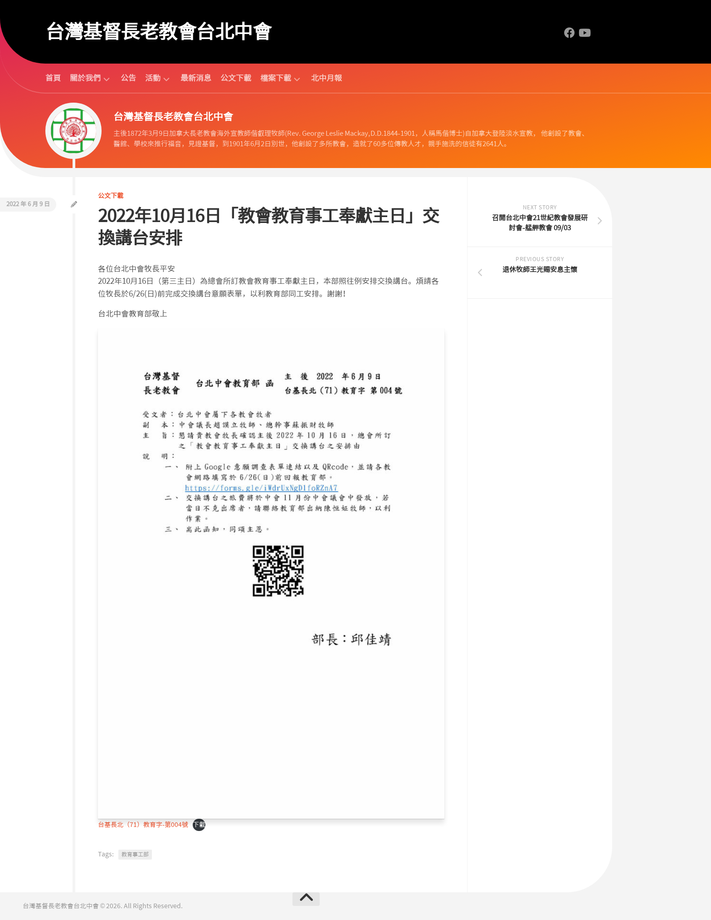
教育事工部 (135, 854)
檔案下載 (275, 78)
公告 (128, 78)
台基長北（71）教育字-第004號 (143, 825)
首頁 (53, 78)
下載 (199, 825)
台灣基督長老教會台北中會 (158, 32)
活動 (153, 78)
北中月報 (326, 78)
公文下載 (235, 78)
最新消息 (195, 78)
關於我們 (85, 78)
